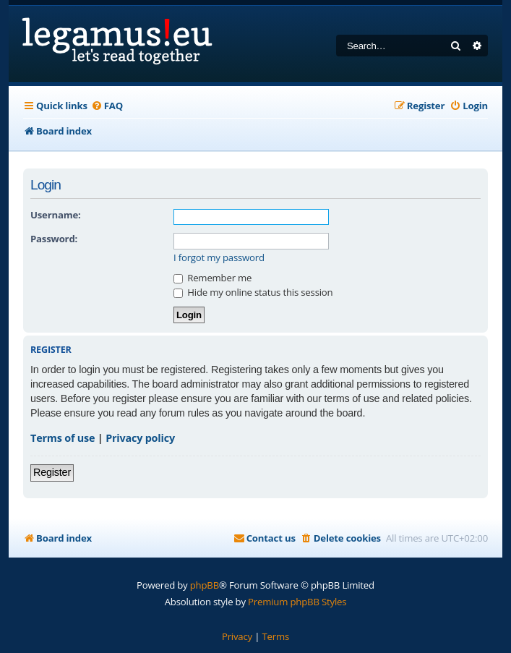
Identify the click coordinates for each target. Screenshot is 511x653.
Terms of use (62, 438)
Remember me (212, 277)
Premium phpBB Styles (297, 601)
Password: (53, 238)
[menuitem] (107, 105)
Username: (55, 214)
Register (52, 472)
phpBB (204, 585)
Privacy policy (140, 438)
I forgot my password (219, 258)
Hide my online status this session (252, 292)
